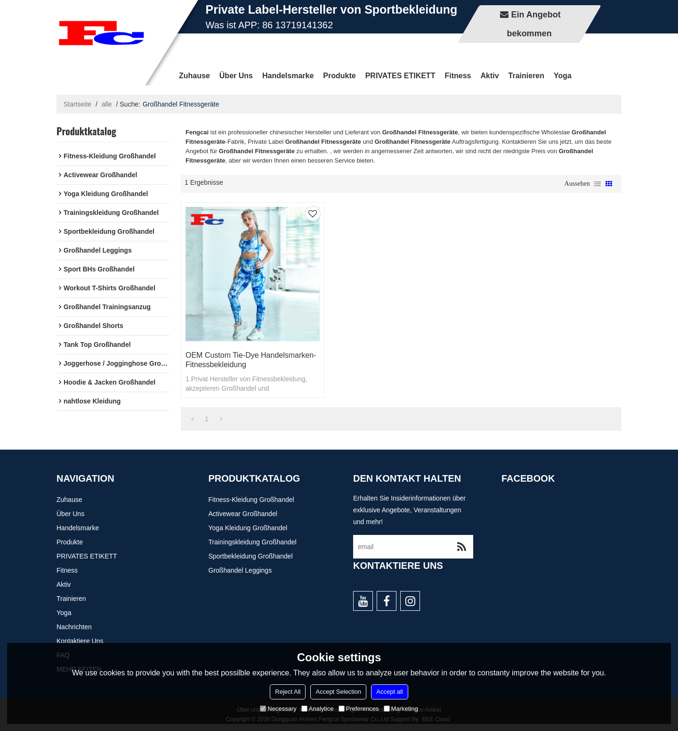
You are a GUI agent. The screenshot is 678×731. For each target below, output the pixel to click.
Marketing (401, 708)
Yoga (563, 76)
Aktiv (489, 76)
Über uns (236, 76)
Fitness (457, 76)
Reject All (287, 691)
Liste (597, 184)
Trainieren (526, 76)
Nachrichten (74, 627)
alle (107, 104)
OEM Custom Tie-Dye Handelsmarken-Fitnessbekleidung (251, 360)
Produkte (339, 76)
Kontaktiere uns (80, 641)
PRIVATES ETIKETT (400, 76)
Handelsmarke (288, 76)
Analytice (317, 708)
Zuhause (194, 76)
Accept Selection (338, 691)
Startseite (77, 104)
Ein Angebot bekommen (534, 24)
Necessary (278, 708)
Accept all (389, 691)
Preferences (359, 708)
